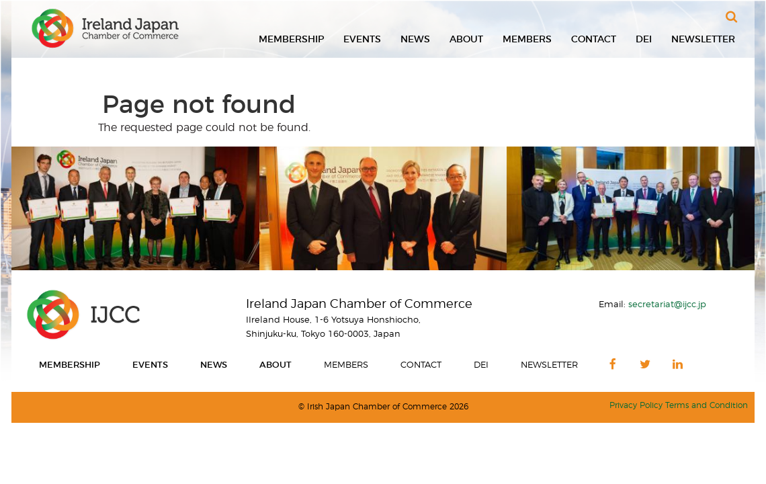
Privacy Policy (636, 405)
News (415, 39)
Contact (593, 39)
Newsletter (703, 39)
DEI (644, 39)
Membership (291, 39)
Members (527, 39)
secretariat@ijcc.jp (667, 304)
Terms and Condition (706, 405)
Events (362, 39)
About (466, 39)
